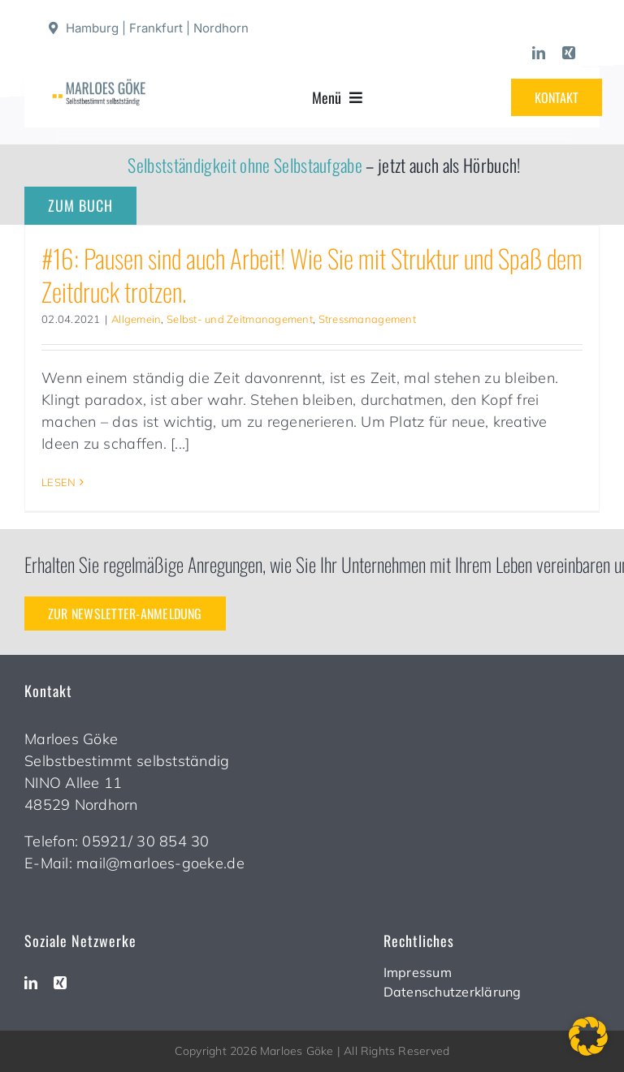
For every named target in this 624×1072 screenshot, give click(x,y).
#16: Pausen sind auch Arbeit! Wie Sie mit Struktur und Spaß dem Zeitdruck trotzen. (312, 274)
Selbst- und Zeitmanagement (240, 318)
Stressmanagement (367, 318)
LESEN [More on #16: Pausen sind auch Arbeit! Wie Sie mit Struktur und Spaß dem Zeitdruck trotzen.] (58, 482)
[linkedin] (538, 52)
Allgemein (136, 318)
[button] (588, 1036)
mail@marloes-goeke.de (160, 863)
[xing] (568, 52)
